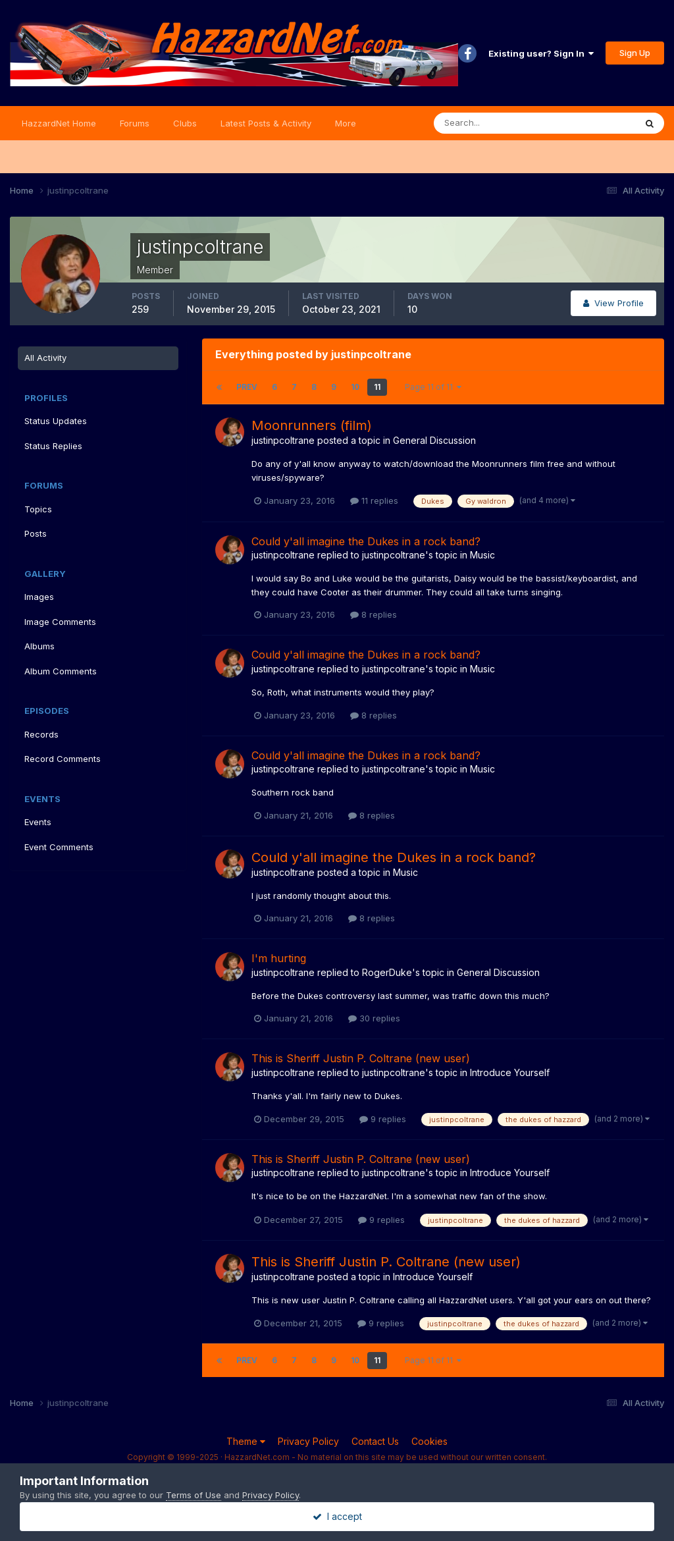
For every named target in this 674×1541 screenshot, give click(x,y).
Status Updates (55, 421)
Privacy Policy (308, 1441)
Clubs (185, 123)
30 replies (374, 1018)
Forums (134, 123)
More (345, 123)
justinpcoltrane (283, 440)
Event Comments (58, 847)
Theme (245, 1441)
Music (482, 554)
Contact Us (375, 1441)
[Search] (492, 123)
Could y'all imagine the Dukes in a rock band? (365, 541)
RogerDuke (387, 972)
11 (377, 387)
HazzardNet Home (59, 123)
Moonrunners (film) (311, 425)
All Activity (45, 357)
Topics (38, 509)
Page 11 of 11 (433, 387)
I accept (337, 1516)
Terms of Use (193, 1495)
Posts (35, 533)
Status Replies (53, 446)
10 (355, 387)
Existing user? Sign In (541, 53)
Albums (39, 646)
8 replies (373, 614)
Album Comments (60, 671)
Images (39, 596)
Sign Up (634, 52)
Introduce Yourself (510, 1072)
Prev (246, 387)
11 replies (374, 500)
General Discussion (434, 440)
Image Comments (60, 621)
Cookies (429, 1441)
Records (41, 734)
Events (37, 822)
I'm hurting (278, 958)
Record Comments (62, 758)
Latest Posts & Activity (265, 123)
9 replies (382, 1119)
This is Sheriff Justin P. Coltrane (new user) (360, 1058)
